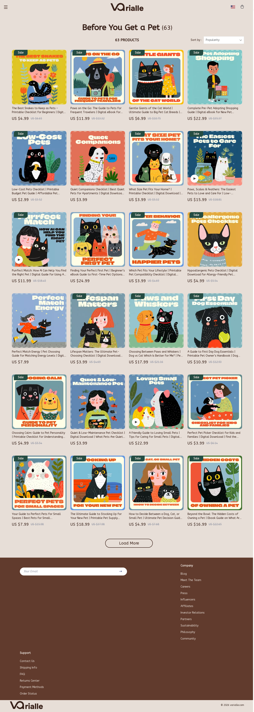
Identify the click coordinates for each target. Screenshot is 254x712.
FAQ (22, 676)
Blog (184, 574)
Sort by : (196, 41)
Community (188, 640)
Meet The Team (191, 581)
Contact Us (27, 663)
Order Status (28, 695)
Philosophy (188, 633)
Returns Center (29, 682)
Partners (186, 620)
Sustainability (189, 627)
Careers (185, 588)
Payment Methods (32, 689)
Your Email (31, 572)
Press (184, 594)
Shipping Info (28, 669)
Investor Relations (193, 614)
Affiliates (187, 607)
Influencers (188, 601)
